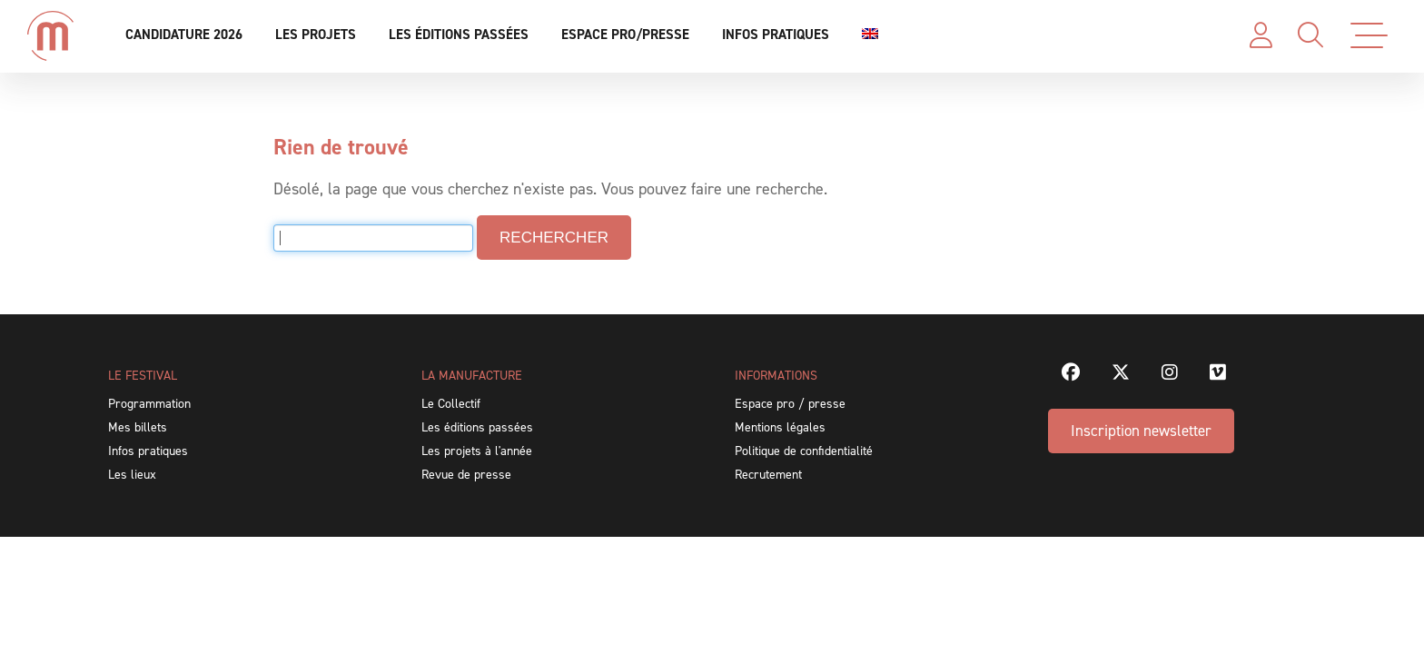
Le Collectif (450, 403)
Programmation (149, 403)
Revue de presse (466, 474)
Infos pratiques (775, 34)
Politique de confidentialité (804, 451)
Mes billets (137, 427)
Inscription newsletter (1141, 431)
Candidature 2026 (183, 34)
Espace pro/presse (625, 34)
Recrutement (768, 474)
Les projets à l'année (476, 451)
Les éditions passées (459, 34)
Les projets (315, 34)
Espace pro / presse (790, 403)
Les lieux (132, 474)
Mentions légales (780, 427)
